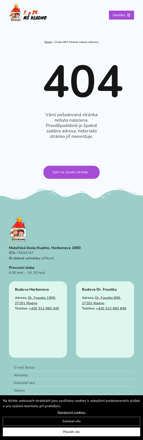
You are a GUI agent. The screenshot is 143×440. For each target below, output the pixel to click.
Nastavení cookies (72, 412)
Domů (48, 42)
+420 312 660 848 (111, 308)
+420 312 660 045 (44, 308)
